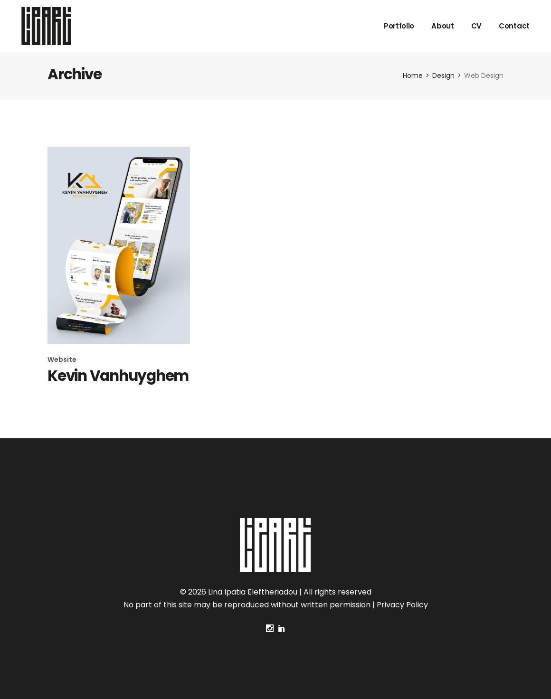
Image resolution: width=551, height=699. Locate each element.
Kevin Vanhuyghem (118, 375)
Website (62, 359)
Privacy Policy (402, 604)
